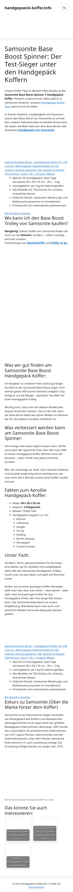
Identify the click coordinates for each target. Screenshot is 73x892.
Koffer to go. (59, 243)
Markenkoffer (36, 243)
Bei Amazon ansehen (17, 213)
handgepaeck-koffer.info (28, 7)
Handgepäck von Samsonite (36, 130)
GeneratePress (36, 887)
